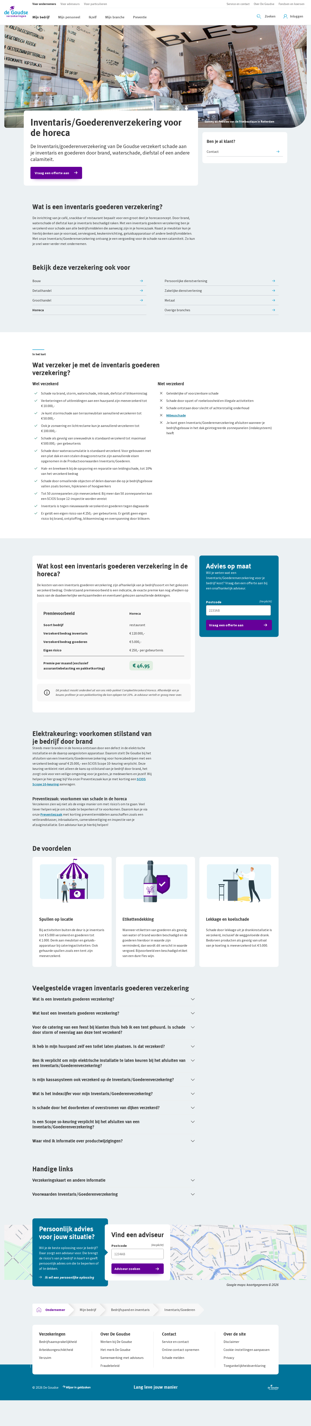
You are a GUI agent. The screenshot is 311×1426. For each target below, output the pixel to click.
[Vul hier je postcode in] (239, 616)
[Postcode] (239, 608)
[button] (18, 12)
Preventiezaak (51, 832)
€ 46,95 (140, 677)
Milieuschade (176, 419)
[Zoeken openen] (267, 16)
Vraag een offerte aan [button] (54, 175)
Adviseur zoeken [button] (129, 1288)
